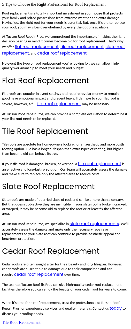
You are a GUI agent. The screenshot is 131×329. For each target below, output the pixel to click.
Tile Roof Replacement (21, 322)
